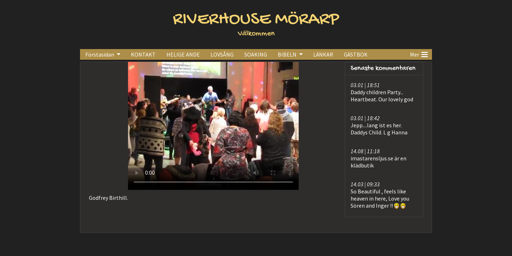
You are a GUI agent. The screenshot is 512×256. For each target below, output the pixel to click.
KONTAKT (143, 54)
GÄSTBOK (356, 54)
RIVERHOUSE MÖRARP (256, 20)
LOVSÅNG (222, 54)
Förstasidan (99, 54)
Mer (419, 53)
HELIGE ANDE (183, 54)
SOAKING (255, 54)
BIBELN (287, 54)
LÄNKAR (323, 54)
